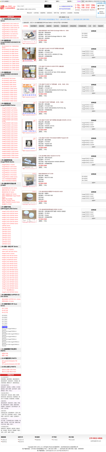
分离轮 (13, 387)
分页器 (18, 387)
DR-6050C (4, 315)
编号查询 (63, 13)
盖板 (12, 432)
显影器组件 (6, 404)
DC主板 (3, 420)
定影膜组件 (11, 412)
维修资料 (100, 26)
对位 (10, 390)
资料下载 (56, 13)
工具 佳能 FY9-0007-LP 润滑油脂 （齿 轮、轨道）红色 (54, 84)
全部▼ (93, 57)
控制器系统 (73, 26)
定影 (26, 9)
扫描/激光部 (64, 26)
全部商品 (25, 26)
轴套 (11, 416)
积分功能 (71, 437)
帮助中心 (90, 1)
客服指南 (38, 439)
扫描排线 (11, 398)
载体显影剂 (16, 379)
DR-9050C (4, 325)
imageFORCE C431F (88, 53)
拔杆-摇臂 (8, 389)
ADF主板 (11, 422)
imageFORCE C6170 (87, 162)
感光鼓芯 (10, 381)
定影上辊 (17, 412)
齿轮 (2, 432)
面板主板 (17, 422)
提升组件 (14, 389)
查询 (48, 6)
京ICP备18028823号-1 (63, 450)
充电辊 (16, 381)
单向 (7, 390)
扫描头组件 (4, 395)
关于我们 (54, 437)
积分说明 (72, 439)
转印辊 (6, 408)
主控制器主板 (10, 420)
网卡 (11, 424)
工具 (89, 26)
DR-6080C (4, 317)
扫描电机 (15, 396)
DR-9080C (4, 327)
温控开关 (6, 416)
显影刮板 (16, 404)
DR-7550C (4, 321)
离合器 (10, 430)
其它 (94, 26)
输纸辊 (3, 389)
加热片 (15, 414)
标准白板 (3, 396)
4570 (33, 9)
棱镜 (14, 395)
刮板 (15, 403)
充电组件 (8, 406)
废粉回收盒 (16, 382)
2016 (29, 9)
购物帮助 (42, 13)
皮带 (5, 432)
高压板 (6, 422)
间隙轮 (3, 406)
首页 (31, 22)
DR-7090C (4, 319)
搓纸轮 (22, 9)
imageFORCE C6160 (87, 160)
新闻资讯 (49, 13)
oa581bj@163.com (96, 441)
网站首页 (29, 13)
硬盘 (8, 424)
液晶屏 (13, 428)
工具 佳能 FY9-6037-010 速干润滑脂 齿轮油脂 (51, 48)
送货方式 (20, 437)
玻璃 (17, 395)
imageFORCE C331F (88, 51)
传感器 (5, 430)
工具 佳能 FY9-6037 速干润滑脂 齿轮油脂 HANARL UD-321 (55, 120)
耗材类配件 (34, 26)
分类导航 (36, 13)
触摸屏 (9, 428)
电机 (18, 430)
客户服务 (101, 5)
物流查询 (21, 441)
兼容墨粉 (9, 379)
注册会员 (4, 439)
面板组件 (3, 428)
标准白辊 (9, 396)
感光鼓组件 (4, 381)
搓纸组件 (3, 387)
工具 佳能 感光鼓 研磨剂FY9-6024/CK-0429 (51, 191)
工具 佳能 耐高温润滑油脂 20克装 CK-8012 (50, 209)
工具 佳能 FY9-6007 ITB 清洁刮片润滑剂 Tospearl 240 (53, 138)
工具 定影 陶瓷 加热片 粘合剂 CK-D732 (49, 155)
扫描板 (17, 398)
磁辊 (11, 404)
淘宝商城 (76, 13)
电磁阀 (14, 430)
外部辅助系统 (82, 26)
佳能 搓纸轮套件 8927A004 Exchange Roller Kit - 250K (54, 30)
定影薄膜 (10, 414)
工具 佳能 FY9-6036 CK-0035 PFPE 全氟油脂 (51, 66)
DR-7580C (4, 323)
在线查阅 (69, 13)
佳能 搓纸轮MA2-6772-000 (46, 173)
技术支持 (101, 8)
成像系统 (48, 26)
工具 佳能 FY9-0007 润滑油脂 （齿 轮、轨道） (51, 102)
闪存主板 (3, 424)
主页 (2, 1)
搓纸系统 (41, 26)
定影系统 (56, 26)
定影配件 (16, 416)
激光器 (10, 395)
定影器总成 (4, 412)
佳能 (18, 9)
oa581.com (40, 447)
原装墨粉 (3, 379)
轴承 (9, 432)
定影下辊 (4, 414)
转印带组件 (15, 406)
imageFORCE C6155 (87, 158)
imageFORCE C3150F (88, 55)
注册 (86, 1)
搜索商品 (4, 441)
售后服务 (37, 437)
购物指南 (3, 437)
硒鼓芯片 (9, 382)
